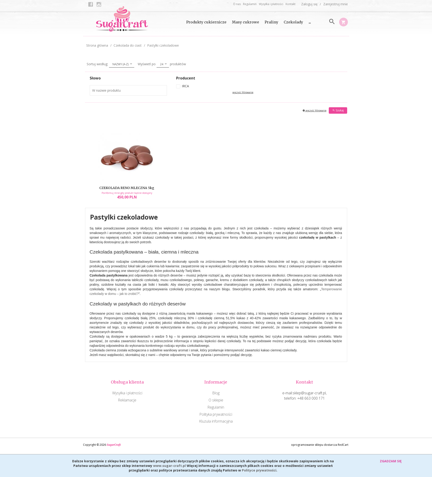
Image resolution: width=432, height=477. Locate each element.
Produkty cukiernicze (206, 22)
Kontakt (290, 4)
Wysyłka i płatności (271, 4)
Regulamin (250, 4)
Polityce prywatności (259, 470)
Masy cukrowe (245, 22)
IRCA (185, 86)
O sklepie (216, 400)
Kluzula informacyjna (216, 421)
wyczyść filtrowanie (242, 92)
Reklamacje (127, 400)
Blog (216, 392)
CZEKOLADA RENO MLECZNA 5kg (126, 188)
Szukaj (338, 110)
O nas (237, 4)
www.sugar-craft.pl (169, 465)
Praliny (271, 22)
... (310, 22)
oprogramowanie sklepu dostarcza (314, 445)
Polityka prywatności (215, 414)
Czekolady (293, 22)
